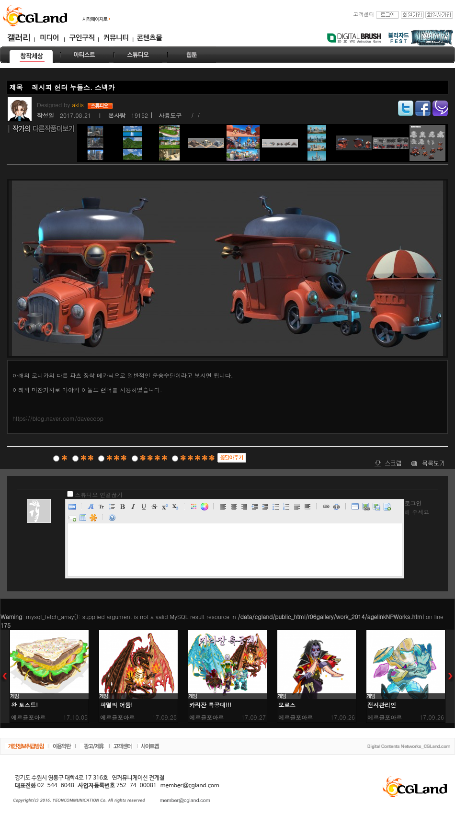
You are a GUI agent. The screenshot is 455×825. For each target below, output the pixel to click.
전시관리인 (381, 705)
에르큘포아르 (28, 717)
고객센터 (363, 14)
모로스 (287, 705)
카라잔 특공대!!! (210, 705)
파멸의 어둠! (116, 705)
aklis (79, 105)
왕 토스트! (24, 705)
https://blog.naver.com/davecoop (57, 418)
